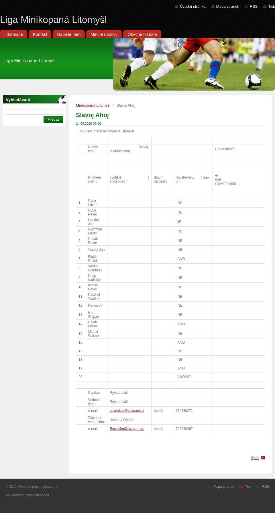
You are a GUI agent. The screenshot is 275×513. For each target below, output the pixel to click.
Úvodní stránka (192, 6)
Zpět (255, 458)
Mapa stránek (227, 6)
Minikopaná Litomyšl (93, 105)
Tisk (271, 6)
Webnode (42, 495)
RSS (254, 6)
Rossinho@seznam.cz (127, 429)
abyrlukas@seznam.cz (127, 411)
